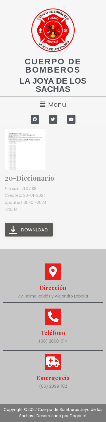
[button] (53, 104)
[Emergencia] (53, 362)
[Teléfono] (53, 317)
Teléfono (53, 332)
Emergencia (53, 377)
